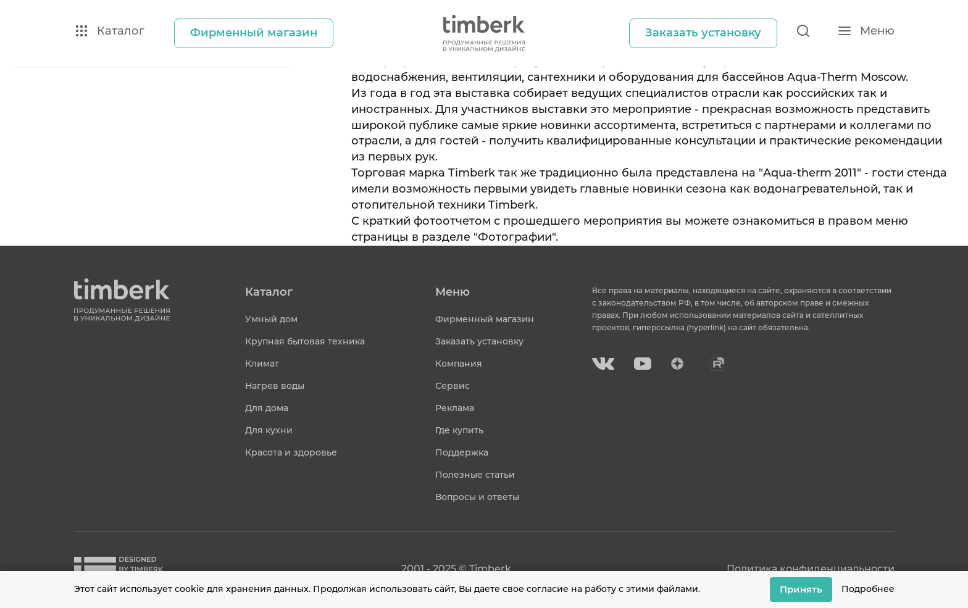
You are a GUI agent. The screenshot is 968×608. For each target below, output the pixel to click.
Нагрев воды (274, 385)
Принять (801, 589)
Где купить (459, 430)
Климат (262, 363)
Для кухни (269, 430)
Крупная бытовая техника (305, 341)
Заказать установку (479, 341)
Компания (458, 363)
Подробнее (868, 588)
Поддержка (461, 452)
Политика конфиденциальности (811, 569)
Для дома (266, 408)
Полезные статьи (475, 474)
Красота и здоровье (291, 452)
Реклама (454, 408)
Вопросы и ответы (477, 496)
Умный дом (271, 319)
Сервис (452, 385)
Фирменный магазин (484, 319)
